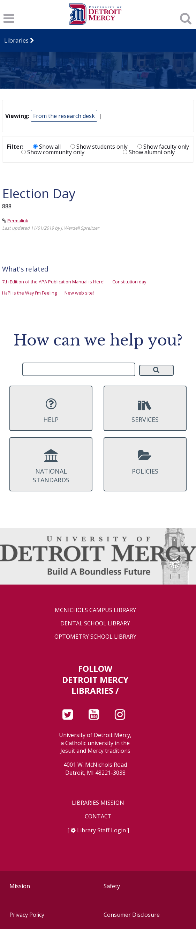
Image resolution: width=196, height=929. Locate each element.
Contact (98, 816)
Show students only (99, 146)
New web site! (79, 293)
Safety (112, 886)
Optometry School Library (95, 636)
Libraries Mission (98, 803)
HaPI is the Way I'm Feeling (29, 293)
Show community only (52, 152)
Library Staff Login (101, 830)
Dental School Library (95, 623)
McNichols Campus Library (95, 610)
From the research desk (64, 116)
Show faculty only (163, 146)
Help (50, 410)
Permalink (17, 220)
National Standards (50, 466)
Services (145, 410)
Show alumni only (149, 152)
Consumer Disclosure (132, 915)
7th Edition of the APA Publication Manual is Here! (53, 281)
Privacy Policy (26, 915)
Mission (19, 886)
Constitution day (129, 281)
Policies (145, 462)
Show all (47, 146)
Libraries (16, 40)
